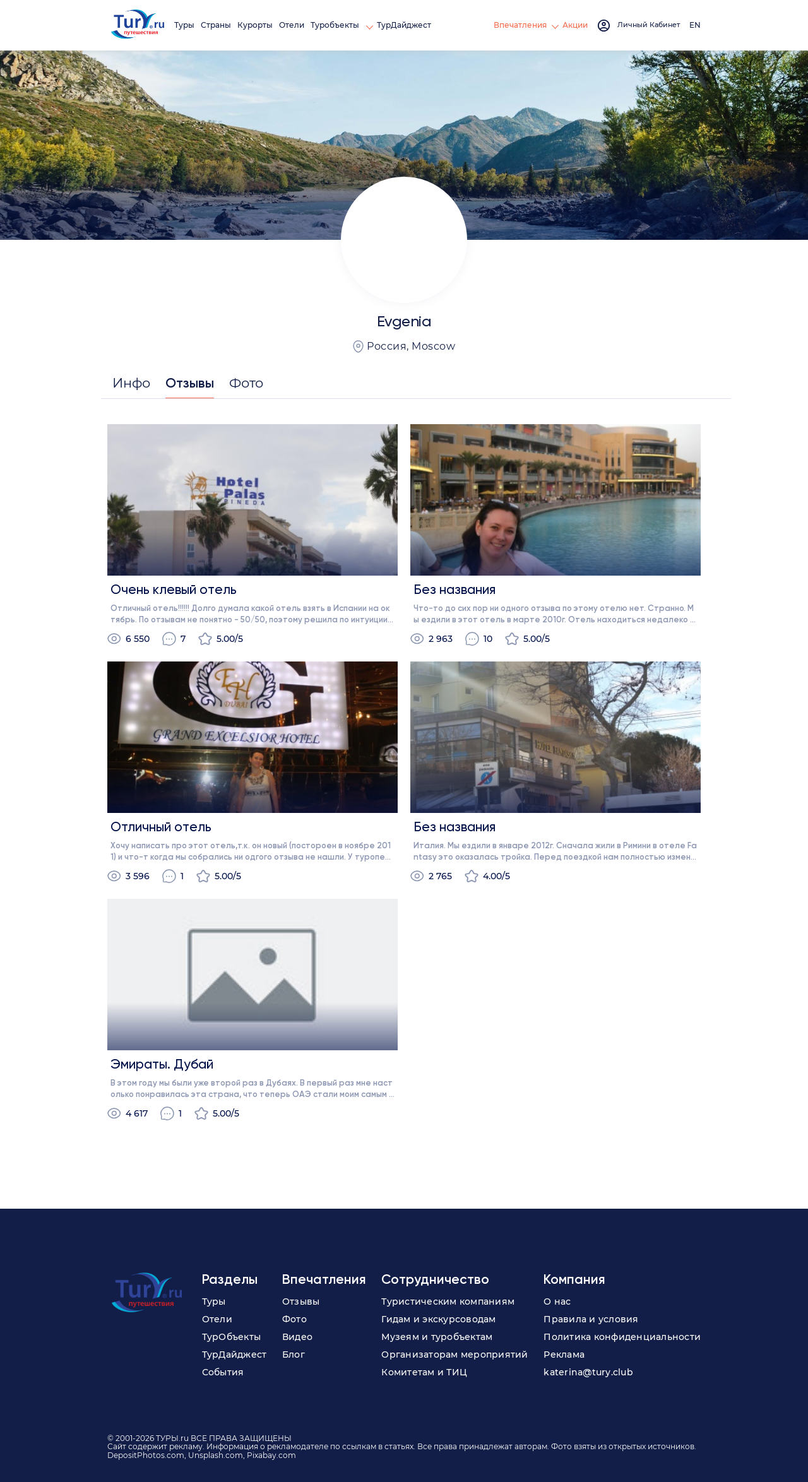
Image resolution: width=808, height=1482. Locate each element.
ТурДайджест (406, 25)
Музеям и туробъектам (436, 1337)
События (223, 1372)
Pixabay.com (271, 1455)
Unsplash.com (215, 1455)
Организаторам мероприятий (454, 1354)
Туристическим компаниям (447, 1301)
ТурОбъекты (231, 1337)
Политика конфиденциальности (622, 1337)
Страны (218, 25)
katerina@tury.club (588, 1372)
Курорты (257, 25)
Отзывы (301, 1301)
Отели (294, 25)
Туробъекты (338, 25)
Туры (187, 25)
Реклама (564, 1354)
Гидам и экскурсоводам (438, 1319)
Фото (294, 1319)
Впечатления (519, 25)
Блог (293, 1354)
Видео (297, 1337)
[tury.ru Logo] (138, 25)
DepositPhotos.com (145, 1455)
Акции (574, 25)
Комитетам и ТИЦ (424, 1372)
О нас (557, 1301)
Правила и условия (591, 1319)
